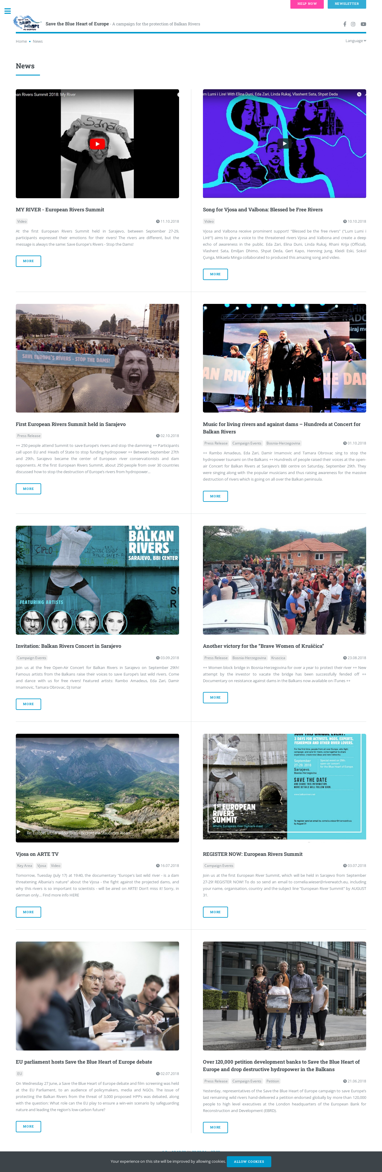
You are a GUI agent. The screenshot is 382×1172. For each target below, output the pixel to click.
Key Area (24, 865)
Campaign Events (246, 443)
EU (19, 1073)
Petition (273, 1081)
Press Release (29, 435)
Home (21, 41)
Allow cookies (249, 1161)
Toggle (10, 11)
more (28, 261)
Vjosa (41, 865)
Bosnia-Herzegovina (283, 443)
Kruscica (278, 657)
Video (22, 221)
